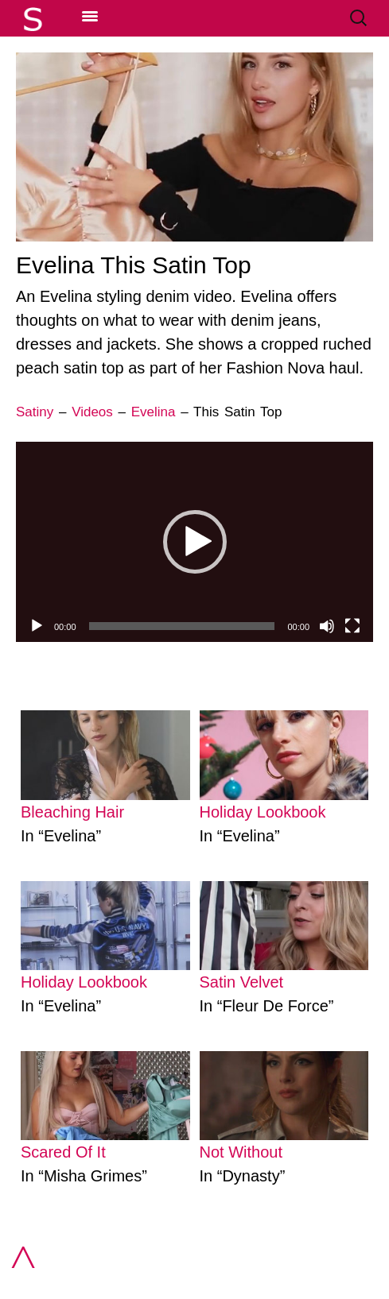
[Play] (37, 626)
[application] (194, 542)
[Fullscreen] (352, 626)
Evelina (153, 411)
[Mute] (327, 626)
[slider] (182, 626)
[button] (195, 542)
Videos (92, 411)
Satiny (34, 411)
